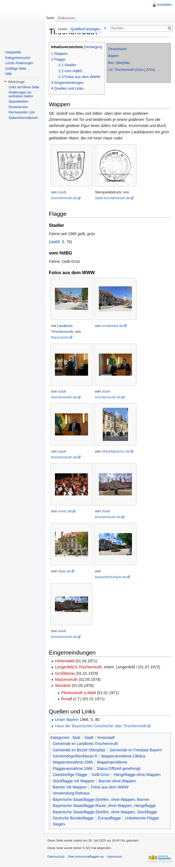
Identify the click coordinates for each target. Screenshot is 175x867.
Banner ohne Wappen (117, 781)
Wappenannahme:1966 (73, 762)
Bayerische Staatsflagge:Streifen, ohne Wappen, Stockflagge (105, 812)
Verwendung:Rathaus (71, 793)
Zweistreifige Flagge (70, 774)
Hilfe (8, 74)
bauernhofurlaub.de (110, 577)
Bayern (113, 56)
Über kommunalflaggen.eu (86, 856)
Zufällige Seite (15, 69)
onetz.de (65, 511)
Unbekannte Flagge (142, 818)
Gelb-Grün (100, 774)
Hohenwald (64, 661)
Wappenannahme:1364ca (123, 756)
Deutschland (117, 49)
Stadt (89, 737)
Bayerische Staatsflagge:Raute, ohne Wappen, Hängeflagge (104, 805)
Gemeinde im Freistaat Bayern (136, 750)
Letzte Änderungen (19, 63)
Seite (50, 18)
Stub (76, 737)
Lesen (62, 29)
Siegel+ (59, 824)
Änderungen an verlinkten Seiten (21, 94)
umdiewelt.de (112, 326)
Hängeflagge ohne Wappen (137, 774)
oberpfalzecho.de (116, 451)
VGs (150, 70)
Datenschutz (56, 856)
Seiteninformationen (23, 118)
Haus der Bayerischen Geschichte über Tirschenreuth (101, 726)
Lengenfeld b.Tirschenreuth (78, 667)
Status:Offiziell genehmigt (118, 768)
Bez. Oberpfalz (119, 63)
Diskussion (66, 18)
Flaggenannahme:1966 (72, 768)
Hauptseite (13, 52)
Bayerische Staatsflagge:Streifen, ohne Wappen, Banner (101, 799)
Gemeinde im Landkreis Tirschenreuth (85, 743)
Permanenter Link (22, 112)
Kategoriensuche (17, 58)
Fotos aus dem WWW (109, 787)
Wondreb (63, 685)
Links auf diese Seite (24, 87)
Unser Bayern (67, 719)
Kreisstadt (106, 737)
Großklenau (65, 673)
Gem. (140, 70)
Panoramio (60, 337)
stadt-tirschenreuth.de (112, 198)
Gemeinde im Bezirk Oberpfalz (79, 750)
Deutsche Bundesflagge (73, 818)
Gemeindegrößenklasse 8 (75, 756)
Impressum (114, 856)
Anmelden (164, 5)
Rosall (66, 699)
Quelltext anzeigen (85, 29)
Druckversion (18, 107)
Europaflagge (109, 818)
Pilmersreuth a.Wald (78, 693)
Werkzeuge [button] (16, 82)
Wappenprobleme (112, 762)
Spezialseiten (18, 101)
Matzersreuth (66, 679)
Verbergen (93, 47)
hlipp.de (64, 571)
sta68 (55, 242)
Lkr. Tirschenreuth (121, 70)
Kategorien (60, 737)
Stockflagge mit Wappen (73, 781)
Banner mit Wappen (70, 787)
